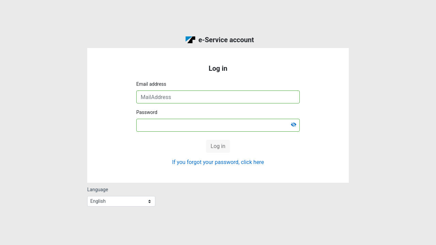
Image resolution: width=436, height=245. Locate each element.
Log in (218, 146)
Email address (151, 84)
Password (146, 112)
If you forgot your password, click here (218, 162)
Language (97, 189)
